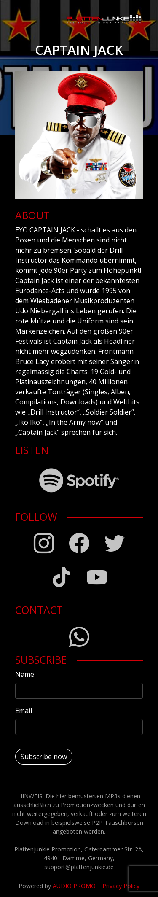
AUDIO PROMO (74, 886)
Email (23, 710)
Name (24, 674)
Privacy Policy (120, 886)
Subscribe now (44, 756)
